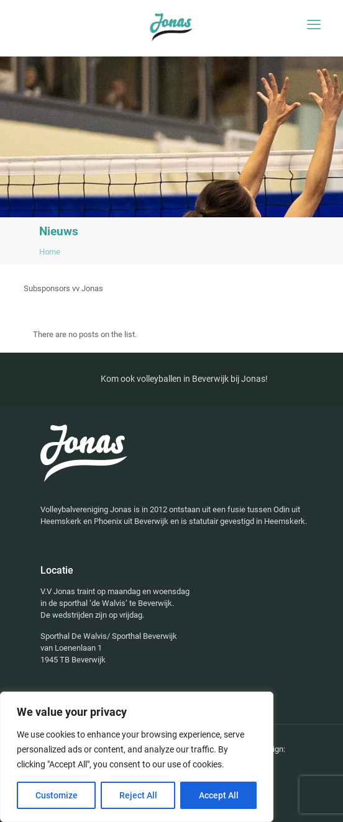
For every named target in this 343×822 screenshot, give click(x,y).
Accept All (219, 795)
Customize (56, 795)
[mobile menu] (313, 24)
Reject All (138, 795)
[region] (136, 757)
